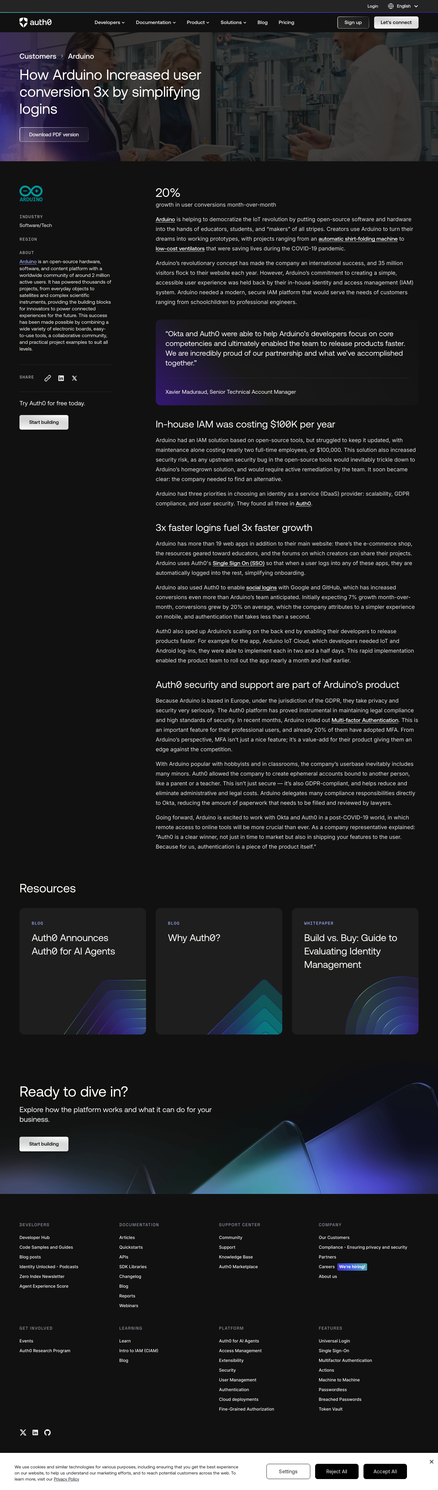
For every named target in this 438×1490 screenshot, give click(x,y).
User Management (237, 1380)
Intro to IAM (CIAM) (138, 1350)
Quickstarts (131, 1247)
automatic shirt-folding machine (358, 239)
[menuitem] (109, 22)
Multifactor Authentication (345, 1360)
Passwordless (333, 1389)
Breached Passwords (340, 1399)
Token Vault (330, 1409)
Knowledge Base (236, 1257)
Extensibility (231, 1360)
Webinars (128, 1305)
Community (230, 1237)
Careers (343, 1267)
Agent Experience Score (43, 1286)
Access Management (240, 1350)
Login (373, 6)
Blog (123, 1286)
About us (328, 1276)
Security (227, 1370)
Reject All (336, 1471)
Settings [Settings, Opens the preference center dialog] (288, 1471)
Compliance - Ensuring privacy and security (363, 1247)
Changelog (130, 1276)
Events (26, 1341)
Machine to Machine (339, 1380)
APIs (123, 1257)
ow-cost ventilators (180, 248)
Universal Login (334, 1341)
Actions (326, 1370)
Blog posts (30, 1257)
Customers (37, 56)
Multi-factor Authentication (365, 720)
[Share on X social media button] (74, 378)
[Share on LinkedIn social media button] (61, 378)
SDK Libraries (133, 1266)
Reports (127, 1296)
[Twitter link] (23, 1432)
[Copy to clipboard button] (47, 378)
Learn (125, 1341)
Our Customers (334, 1237)
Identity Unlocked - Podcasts (48, 1266)
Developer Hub (34, 1237)
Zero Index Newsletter (41, 1276)
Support (227, 1247)
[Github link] (47, 1432)
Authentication (234, 1389)
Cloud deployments (239, 1399)
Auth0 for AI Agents (239, 1341)
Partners (327, 1257)
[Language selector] (403, 6)
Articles (127, 1237)
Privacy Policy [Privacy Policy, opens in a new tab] (66, 1479)
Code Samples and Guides (46, 1247)
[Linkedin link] (35, 1432)
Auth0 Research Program (44, 1350)
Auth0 (303, 503)
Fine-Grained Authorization (246, 1409)
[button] (353, 22)
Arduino (28, 261)
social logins (261, 587)
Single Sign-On (334, 1350)
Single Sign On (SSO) (239, 563)
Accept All (385, 1471)
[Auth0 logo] (35, 22)
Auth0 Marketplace (238, 1266)
